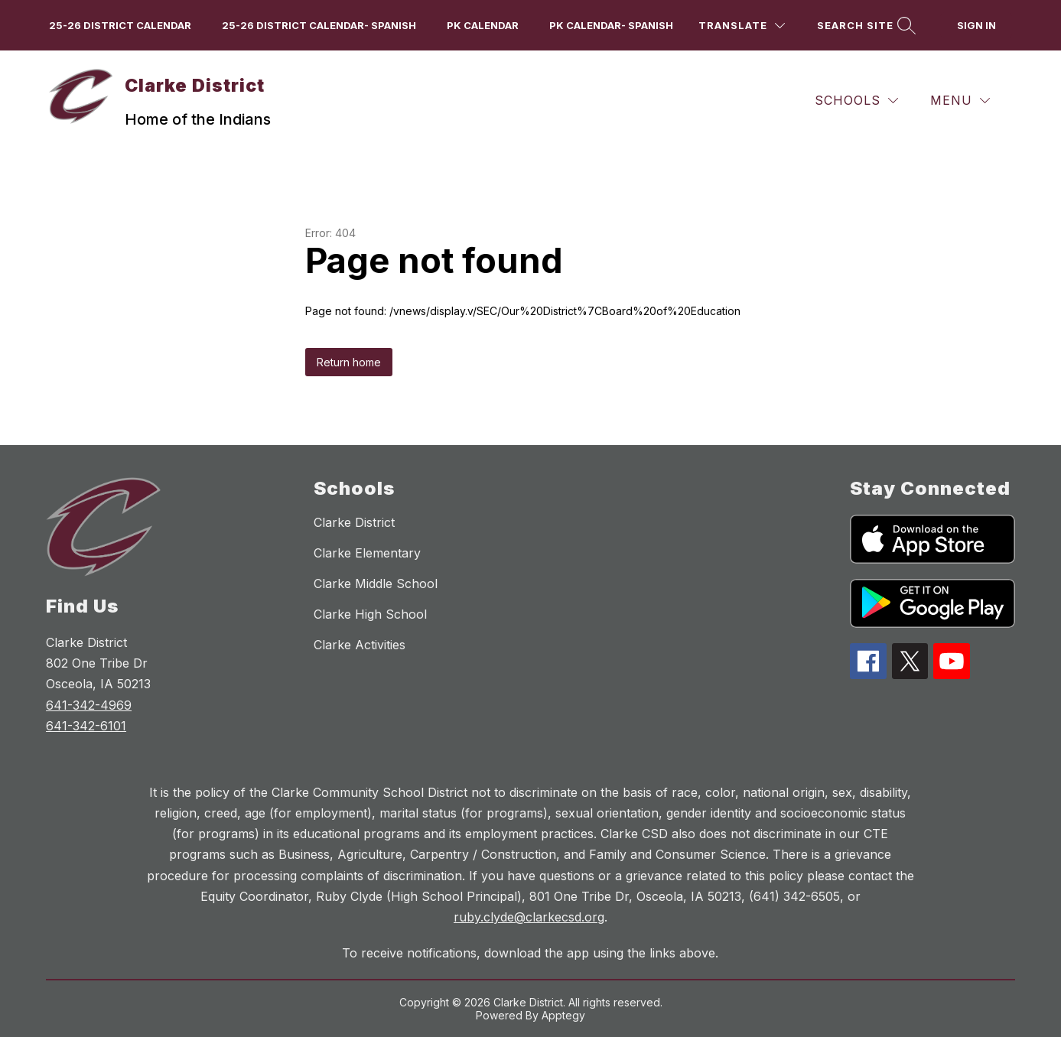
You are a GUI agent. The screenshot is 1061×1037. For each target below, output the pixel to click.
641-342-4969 (89, 705)
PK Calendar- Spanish (611, 25)
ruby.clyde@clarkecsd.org (529, 917)
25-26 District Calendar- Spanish (319, 25)
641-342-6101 (86, 725)
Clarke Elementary (367, 553)
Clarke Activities (359, 644)
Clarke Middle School (376, 583)
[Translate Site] (742, 25)
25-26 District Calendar (120, 25)
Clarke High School (370, 614)
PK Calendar (483, 25)
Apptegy (563, 1015)
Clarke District (354, 522)
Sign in (976, 25)
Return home (349, 362)
